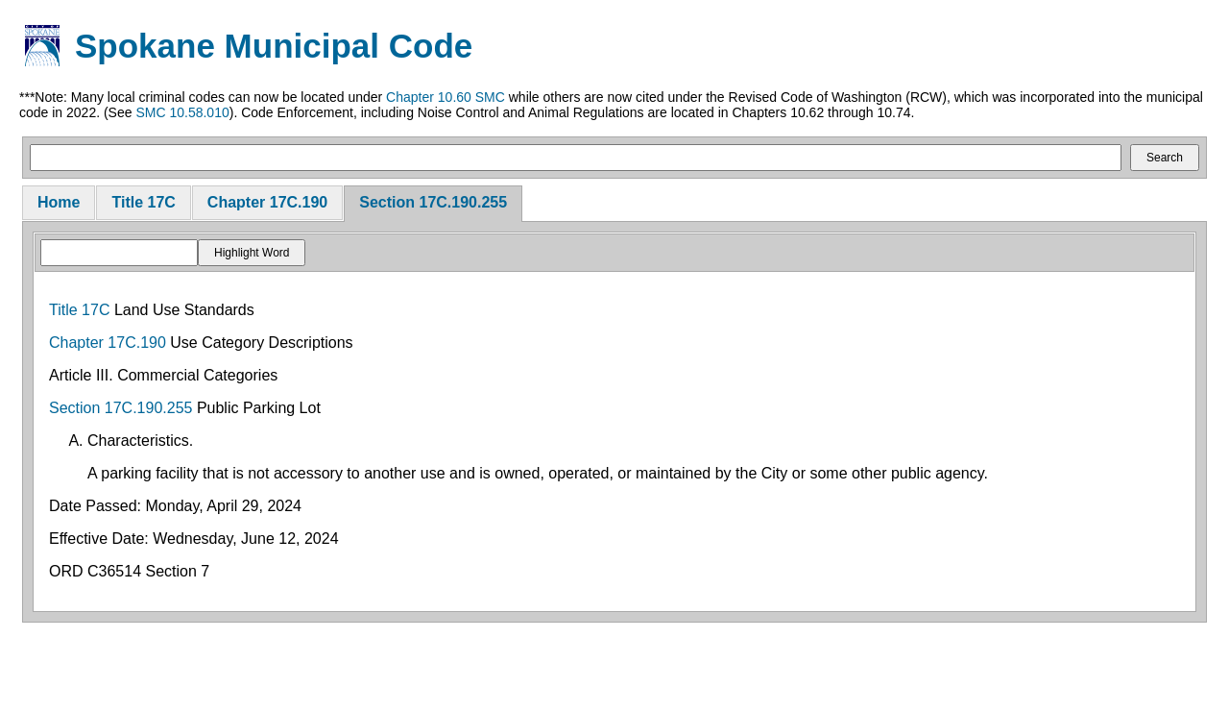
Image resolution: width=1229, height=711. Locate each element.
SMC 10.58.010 (182, 112)
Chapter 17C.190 (267, 202)
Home (58, 202)
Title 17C (143, 202)
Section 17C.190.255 (433, 202)
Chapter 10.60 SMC (445, 97)
